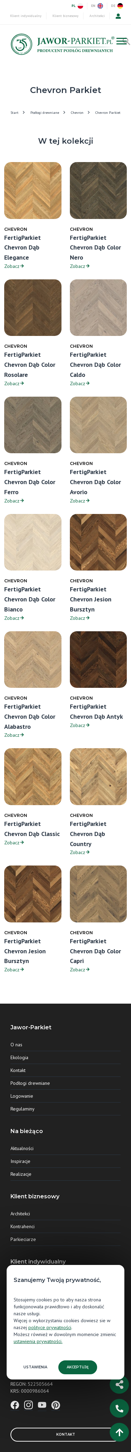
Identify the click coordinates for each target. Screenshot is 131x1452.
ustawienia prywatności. (38, 1341)
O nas (16, 1044)
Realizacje (20, 1174)
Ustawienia (35, 1367)
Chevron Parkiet (108, 112)
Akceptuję (78, 1367)
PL (77, 6)
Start (14, 112)
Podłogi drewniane (44, 112)
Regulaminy (22, 1109)
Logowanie (21, 1096)
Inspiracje (20, 1161)
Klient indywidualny (26, 16)
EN (97, 6)
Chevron (77, 112)
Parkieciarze (23, 1239)
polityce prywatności (49, 1327)
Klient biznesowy (65, 16)
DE (117, 6)
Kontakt (18, 1070)
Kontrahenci (22, 1226)
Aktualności (22, 1148)
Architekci (97, 16)
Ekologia (19, 1057)
